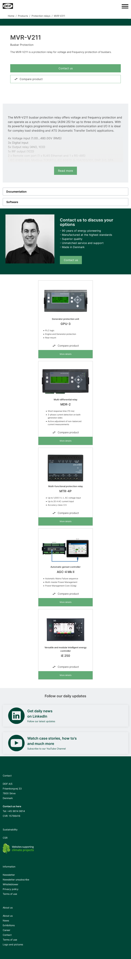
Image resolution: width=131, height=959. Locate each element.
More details (65, 354)
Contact (7, 934)
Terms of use (10, 893)
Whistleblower (10, 884)
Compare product (28, 79)
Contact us (66, 68)
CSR (5, 837)
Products (23, 15)
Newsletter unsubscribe (16, 879)
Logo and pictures (13, 944)
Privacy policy (10, 889)
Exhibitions (9, 925)
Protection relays (41, 15)
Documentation (16, 191)
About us (8, 915)
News (6, 920)
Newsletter (9, 874)
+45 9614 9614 (16, 811)
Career (6, 930)
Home (11, 15)
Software (12, 202)
